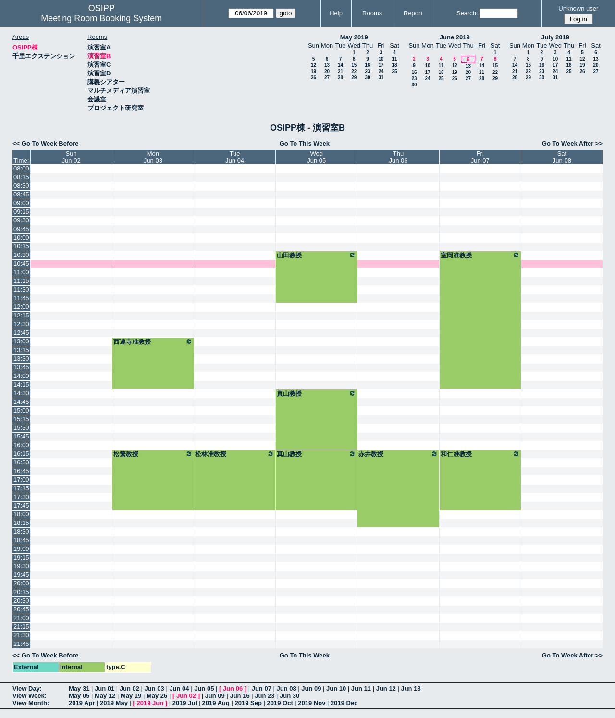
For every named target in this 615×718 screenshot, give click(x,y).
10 (380, 58)
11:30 (21, 289)
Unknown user (578, 8)
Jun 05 (204, 688)
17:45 (21, 505)
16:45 (21, 471)
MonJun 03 (153, 157)
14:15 (21, 384)
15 (354, 65)
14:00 (21, 375)
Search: (467, 13)
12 (313, 65)
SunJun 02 (71, 157)
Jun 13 (410, 688)
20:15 (21, 592)
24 (380, 71)
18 (394, 65)
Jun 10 (336, 688)
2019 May (114, 702)
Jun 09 (311, 688)
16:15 (21, 453)
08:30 (21, 185)
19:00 (21, 548)
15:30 (21, 427)
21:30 (21, 635)
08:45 (21, 194)
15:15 (21, 419)
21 (340, 71)
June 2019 (455, 37)
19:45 (21, 574)
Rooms (372, 13)
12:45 (21, 332)
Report (413, 13)
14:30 (21, 393)
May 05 (79, 695)
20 (327, 71)
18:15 (21, 522)
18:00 (21, 514)
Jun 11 (361, 688)
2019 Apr (82, 702)
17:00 (21, 479)
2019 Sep (248, 702)
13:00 (21, 341)
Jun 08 (286, 688)
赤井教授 (398, 454)
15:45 (21, 436)
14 (340, 65)
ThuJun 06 (398, 157)
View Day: (27, 688)
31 (380, 77)
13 (327, 65)
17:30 (21, 496)
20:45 (21, 609)
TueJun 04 (234, 157)
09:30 (21, 220)
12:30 (21, 324)
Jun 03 (154, 688)
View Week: (29, 695)
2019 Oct (280, 702)
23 (367, 71)
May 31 (79, 688)
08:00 (21, 168)
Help (336, 13)
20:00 (21, 583)
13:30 (21, 358)
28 (340, 77)
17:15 (21, 488)
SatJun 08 (562, 157)
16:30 (21, 462)
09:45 (21, 228)
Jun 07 (261, 688)
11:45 (21, 298)
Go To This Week (305, 143)
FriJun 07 (480, 157)
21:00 (21, 617)
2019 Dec (344, 702)
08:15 (21, 177)
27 (327, 77)
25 (394, 71)
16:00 (21, 445)
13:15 (21, 349)
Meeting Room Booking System (101, 18)
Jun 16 (239, 695)
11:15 (21, 280)
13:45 (21, 367)
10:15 (21, 246)
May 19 (131, 695)
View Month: (30, 702)
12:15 (21, 315)
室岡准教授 (480, 255)
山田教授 (316, 255)
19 (313, 71)
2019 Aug (216, 702)
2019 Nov (311, 702)
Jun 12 (386, 688)
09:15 (21, 211)
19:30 (21, 566)
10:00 (21, 237)
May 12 (105, 695)
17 (380, 65)
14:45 (21, 401)
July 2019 (555, 37)
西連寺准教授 (153, 341)
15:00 (21, 410)
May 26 (157, 695)
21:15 (21, 626)
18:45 (21, 540)
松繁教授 (153, 454)
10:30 (21, 254)
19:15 (21, 557)
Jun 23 (264, 695)
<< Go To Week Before (45, 143)
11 (394, 58)
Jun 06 (233, 688)
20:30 (21, 600)
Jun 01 (104, 688)
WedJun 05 (316, 157)
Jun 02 (129, 688)
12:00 (21, 306)
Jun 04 (179, 688)
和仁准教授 (480, 454)
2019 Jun (149, 702)
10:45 (21, 263)
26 (313, 77)
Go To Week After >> (572, 143)
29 (354, 77)
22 (354, 71)
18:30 (21, 531)
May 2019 (354, 37)
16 (367, 65)
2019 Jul (184, 702)
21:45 (21, 643)
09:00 (21, 203)
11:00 (21, 272)
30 (367, 77)
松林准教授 (234, 454)
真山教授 (316, 393)
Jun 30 (289, 695)
